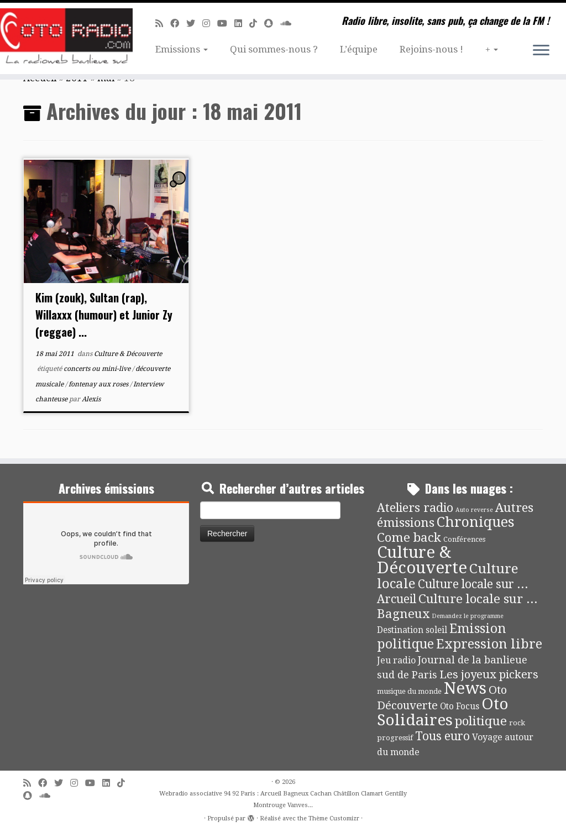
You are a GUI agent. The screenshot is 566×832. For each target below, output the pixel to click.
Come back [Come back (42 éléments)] (409, 537)
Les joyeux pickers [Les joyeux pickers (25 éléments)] (488, 674)
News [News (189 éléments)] (465, 688)
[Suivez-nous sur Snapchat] (272, 23)
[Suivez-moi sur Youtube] (225, 23)
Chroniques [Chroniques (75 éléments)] (476, 522)
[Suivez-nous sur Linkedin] (241, 23)
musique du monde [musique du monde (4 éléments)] (409, 691)
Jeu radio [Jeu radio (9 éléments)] (396, 660)
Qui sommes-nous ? (274, 49)
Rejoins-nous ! (431, 49)
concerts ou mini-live (98, 369)
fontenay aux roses (99, 384)
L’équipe (359, 49)
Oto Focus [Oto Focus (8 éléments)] (459, 706)
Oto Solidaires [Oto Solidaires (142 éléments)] (443, 712)
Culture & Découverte (128, 354)
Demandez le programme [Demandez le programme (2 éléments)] (468, 616)
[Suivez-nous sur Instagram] (209, 23)
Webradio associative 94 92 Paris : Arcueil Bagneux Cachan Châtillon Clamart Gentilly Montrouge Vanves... (283, 799)
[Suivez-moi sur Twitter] (194, 23)
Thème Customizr (333, 818)
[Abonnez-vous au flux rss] (162, 23)
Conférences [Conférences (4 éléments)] (464, 539)
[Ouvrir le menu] (541, 51)
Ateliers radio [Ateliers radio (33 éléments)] (415, 508)
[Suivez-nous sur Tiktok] (256, 23)
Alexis (91, 399)
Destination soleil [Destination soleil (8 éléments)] (412, 630)
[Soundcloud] (289, 23)
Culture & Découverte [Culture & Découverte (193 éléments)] (422, 560)
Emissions (181, 49)
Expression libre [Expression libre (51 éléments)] (489, 644)
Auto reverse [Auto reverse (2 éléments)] (474, 510)
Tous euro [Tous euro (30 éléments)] (442, 736)
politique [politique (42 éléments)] (481, 721)
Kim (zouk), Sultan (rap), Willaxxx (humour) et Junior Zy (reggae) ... (103, 314)
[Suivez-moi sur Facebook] (178, 23)
